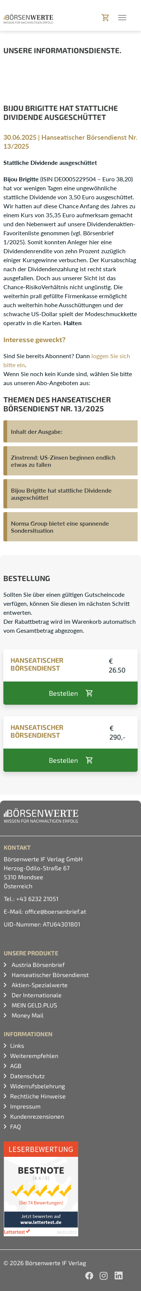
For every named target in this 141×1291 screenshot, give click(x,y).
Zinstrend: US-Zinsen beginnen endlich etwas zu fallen (63, 461)
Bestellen (63, 693)
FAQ (15, 1126)
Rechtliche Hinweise (38, 1096)
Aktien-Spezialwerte (39, 984)
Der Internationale (36, 994)
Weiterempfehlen (34, 1055)
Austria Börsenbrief (37, 964)
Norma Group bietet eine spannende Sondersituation (60, 527)
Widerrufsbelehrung (37, 1085)
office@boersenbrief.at (55, 911)
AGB (15, 1065)
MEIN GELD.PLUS (33, 1005)
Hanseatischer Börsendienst (49, 974)
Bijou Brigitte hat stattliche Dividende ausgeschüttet (61, 494)
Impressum (25, 1106)
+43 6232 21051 (37, 898)
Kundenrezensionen (37, 1116)
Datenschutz (27, 1075)
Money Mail (27, 1015)
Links (17, 1045)
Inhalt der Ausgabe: (36, 431)
